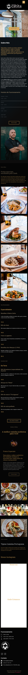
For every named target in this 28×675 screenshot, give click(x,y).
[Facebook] (2, 654)
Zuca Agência (17, 672)
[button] (23, 2)
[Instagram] (5, 654)
